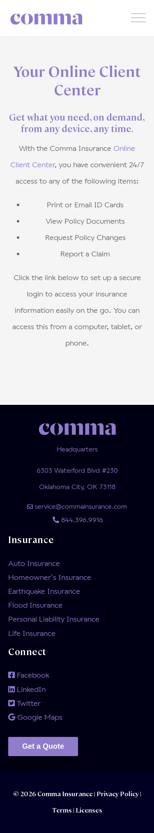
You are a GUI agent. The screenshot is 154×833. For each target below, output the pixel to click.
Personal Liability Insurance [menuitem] (53, 618)
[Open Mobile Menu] (138, 18)
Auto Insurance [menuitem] (34, 563)
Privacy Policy (118, 793)
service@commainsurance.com (77, 506)
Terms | (63, 810)
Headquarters (77, 449)
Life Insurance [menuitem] (31, 633)
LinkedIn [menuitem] (27, 689)
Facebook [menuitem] (28, 674)
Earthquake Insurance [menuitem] (44, 590)
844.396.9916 (77, 519)
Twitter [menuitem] (24, 702)
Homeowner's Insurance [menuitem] (49, 577)
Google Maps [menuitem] (35, 716)
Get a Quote (43, 746)
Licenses (88, 810)
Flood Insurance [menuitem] (35, 604)
